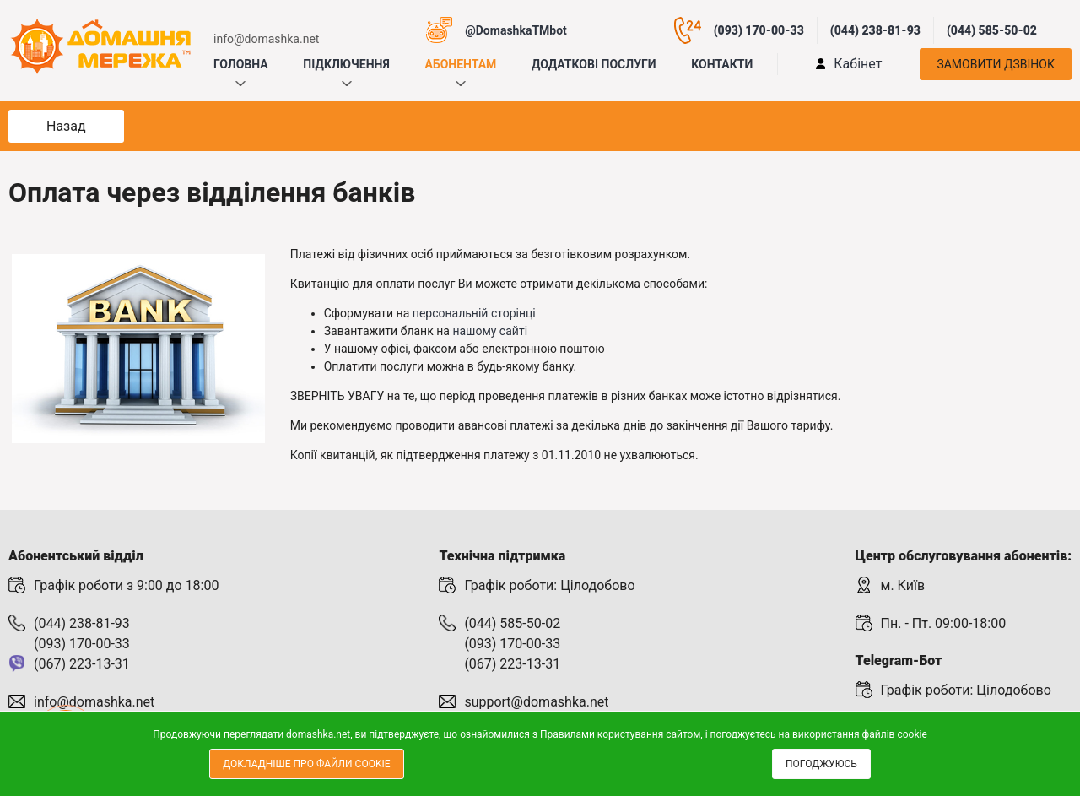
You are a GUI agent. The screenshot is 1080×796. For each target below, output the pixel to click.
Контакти (722, 64)
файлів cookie (894, 734)
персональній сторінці (474, 313)
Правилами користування (601, 734)
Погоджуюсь (821, 764)
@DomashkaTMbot (516, 30)
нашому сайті (489, 331)
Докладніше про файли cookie (306, 764)
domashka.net (318, 734)
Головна (240, 64)
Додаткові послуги (594, 64)
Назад (66, 126)
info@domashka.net (266, 39)
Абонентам (460, 64)
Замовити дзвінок (996, 64)
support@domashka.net (536, 702)
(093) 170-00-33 (759, 30)
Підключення (346, 64)
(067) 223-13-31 (82, 664)
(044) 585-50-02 (992, 30)
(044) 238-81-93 (875, 30)
